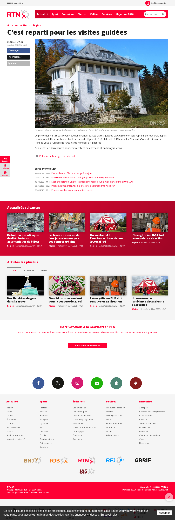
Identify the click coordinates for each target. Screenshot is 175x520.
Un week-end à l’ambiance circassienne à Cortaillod (106, 238)
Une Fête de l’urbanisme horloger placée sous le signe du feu (74, 177)
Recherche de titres (82, 415)
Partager (13, 50)
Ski (41, 427)
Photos (82, 14)
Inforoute (110, 427)
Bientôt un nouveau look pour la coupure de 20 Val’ (66, 299)
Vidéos (94, 14)
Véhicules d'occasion (115, 408)
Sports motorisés (47, 439)
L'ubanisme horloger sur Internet (57, 156)
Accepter (164, 512)
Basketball (44, 415)
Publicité (143, 419)
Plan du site (43, 493)
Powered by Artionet (131, 490)
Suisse (9, 411)
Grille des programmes (83, 419)
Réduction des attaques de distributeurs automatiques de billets (23, 238)
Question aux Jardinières (84, 427)
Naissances (78, 423)
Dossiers (10, 431)
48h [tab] (14, 270)
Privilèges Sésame (114, 415)
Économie (11, 419)
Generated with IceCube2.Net (155, 490)
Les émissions (79, 408)
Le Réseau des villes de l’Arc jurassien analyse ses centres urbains (64, 238)
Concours (77, 439)
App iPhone (116, 383)
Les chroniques (80, 411)
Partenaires (144, 427)
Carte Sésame (145, 415)
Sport (55, 14)
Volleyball (44, 419)
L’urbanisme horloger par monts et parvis (64, 190)
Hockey (43, 411)
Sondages (77, 435)
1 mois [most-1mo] (44, 270)
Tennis (43, 435)
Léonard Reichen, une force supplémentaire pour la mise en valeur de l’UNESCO (84, 181)
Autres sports (46, 443)
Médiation (144, 431)
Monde (10, 415)
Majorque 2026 (124, 14)
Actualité (42, 14)
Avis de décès (112, 435)
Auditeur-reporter (156, 3)
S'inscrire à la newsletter (87, 345)
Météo (109, 419)
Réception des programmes (152, 411)
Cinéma (109, 411)
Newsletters (97, 383)
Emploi (109, 431)
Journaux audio (14, 427)
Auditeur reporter (15, 435)
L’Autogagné (78, 431)
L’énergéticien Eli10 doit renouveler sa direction (148, 236)
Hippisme (44, 431)
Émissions (68, 14)
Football (43, 408)
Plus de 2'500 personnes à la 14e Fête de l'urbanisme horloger (75, 185)
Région (36, 25)
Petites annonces (114, 423)
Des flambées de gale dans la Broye (21, 299)
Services (107, 14)
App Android (136, 383)
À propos (143, 408)
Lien (12, 63)
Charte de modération (149, 435)
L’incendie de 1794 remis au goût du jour (63, 173)
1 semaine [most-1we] (29, 270)
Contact (142, 439)
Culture (10, 423)
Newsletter (144, 443)
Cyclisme (44, 423)
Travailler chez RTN (147, 423)
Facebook (38, 383)
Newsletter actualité (16, 439)
